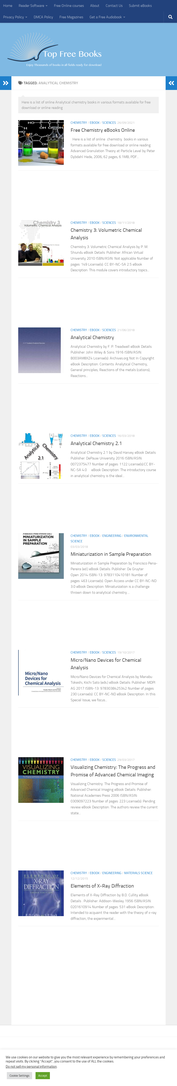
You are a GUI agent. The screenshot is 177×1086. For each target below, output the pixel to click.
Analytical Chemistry (92, 337)
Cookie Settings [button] (19, 1075)
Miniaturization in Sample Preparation (111, 554)
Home (7, 5)
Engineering (111, 536)
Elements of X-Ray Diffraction (102, 886)
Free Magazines (71, 17)
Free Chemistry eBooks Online (103, 130)
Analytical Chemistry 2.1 (96, 443)
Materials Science (138, 873)
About (94, 5)
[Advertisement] (88, 196)
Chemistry (79, 123)
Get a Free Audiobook (106, 17)
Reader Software (31, 5)
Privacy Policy (13, 17)
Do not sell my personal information (31, 1067)
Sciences (109, 123)
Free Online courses (69, 5)
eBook (95, 123)
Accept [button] (42, 1075)
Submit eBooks (140, 5)
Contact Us (114, 5)
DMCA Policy (43, 17)
